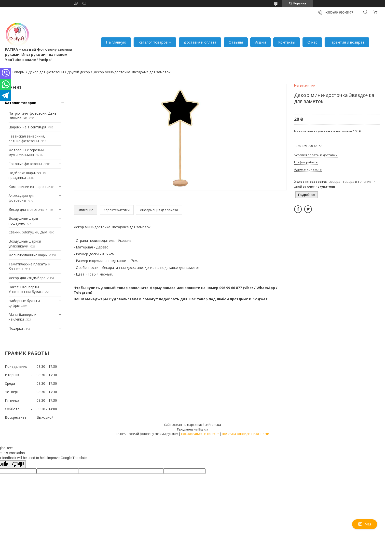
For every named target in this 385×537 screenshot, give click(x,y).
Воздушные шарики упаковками (25, 243)
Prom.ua (214, 424)
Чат (364, 524)
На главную (116, 42)
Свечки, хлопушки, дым (28, 232)
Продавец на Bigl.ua (192, 429)
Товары (18, 72)
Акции (260, 42)
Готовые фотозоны (25, 163)
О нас (312, 42)
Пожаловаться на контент (200, 434)
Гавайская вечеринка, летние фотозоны (27, 138)
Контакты (286, 42)
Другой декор (78, 72)
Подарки (16, 328)
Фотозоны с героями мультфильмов (26, 152)
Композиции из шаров (27, 186)
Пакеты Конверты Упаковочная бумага (26, 289)
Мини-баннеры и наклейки (22, 317)
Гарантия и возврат (347, 42)
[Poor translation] (18, 464)
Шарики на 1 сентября (27, 127)
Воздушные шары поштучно (23, 221)
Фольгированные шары (28, 255)
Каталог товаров (153, 42)
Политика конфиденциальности (245, 434)
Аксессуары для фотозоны (22, 198)
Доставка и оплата (200, 42)
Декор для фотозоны (46, 72)
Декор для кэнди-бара (27, 278)
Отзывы (236, 42)
